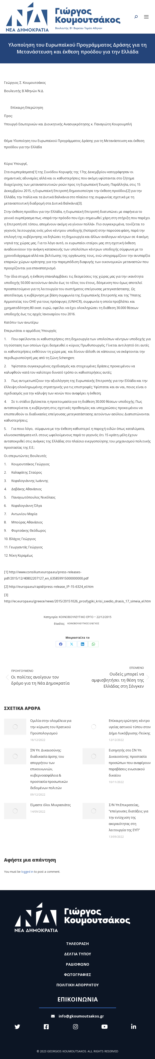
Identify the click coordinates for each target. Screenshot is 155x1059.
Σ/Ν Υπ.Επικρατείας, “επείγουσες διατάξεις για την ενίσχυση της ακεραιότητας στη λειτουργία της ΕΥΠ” (128, 817)
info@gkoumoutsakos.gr (77, 1016)
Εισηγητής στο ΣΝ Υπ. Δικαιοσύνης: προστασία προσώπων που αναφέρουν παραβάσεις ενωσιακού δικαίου (130, 763)
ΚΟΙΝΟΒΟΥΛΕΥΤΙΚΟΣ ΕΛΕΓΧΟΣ (83, 623)
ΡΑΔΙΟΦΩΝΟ (77, 964)
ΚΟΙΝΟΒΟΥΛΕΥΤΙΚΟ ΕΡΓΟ (76, 617)
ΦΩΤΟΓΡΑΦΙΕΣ (77, 974)
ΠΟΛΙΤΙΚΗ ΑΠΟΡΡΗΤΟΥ (77, 984)
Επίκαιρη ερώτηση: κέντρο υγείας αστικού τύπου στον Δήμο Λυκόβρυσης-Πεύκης (130, 726)
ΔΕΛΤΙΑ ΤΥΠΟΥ (77, 953)
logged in (27, 872)
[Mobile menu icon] (146, 16)
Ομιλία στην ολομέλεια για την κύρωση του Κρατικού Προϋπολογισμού (50, 726)
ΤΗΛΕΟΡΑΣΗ (77, 943)
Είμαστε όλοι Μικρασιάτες (50, 805)
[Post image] (15, 727)
